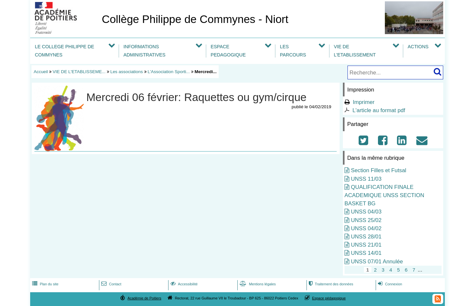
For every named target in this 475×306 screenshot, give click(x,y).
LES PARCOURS (293, 50)
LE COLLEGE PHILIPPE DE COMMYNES (64, 50)
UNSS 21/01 (366, 245)
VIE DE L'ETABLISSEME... (79, 71)
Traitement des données (330, 284)
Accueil (41, 71)
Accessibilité (183, 284)
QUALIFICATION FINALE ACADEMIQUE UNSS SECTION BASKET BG (384, 195)
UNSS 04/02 (366, 228)
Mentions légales (257, 284)
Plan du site (44, 284)
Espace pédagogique (329, 298)
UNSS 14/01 (366, 253)
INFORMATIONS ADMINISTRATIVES (144, 50)
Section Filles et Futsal (378, 170)
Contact (110, 284)
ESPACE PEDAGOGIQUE (228, 50)
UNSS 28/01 (366, 237)
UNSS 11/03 (366, 179)
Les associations (126, 71)
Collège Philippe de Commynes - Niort (195, 19)
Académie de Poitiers (144, 298)
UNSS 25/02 (366, 220)
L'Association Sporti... (169, 71)
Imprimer (363, 102)
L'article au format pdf (378, 110)
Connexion (389, 284)
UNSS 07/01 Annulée (377, 261)
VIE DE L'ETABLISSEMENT (355, 50)
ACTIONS (418, 46)
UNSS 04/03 (366, 212)
